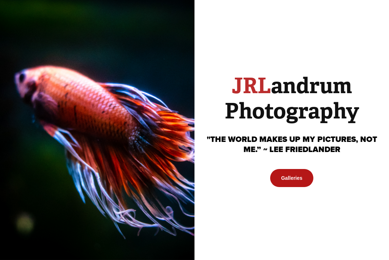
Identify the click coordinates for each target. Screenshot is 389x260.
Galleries (291, 178)
